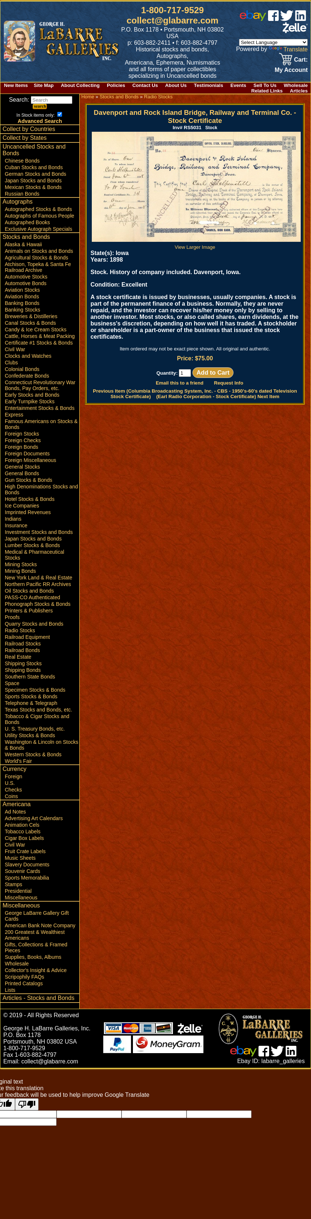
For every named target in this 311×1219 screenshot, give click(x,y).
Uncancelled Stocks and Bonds (34, 149)
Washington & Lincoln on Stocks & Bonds (41, 745)
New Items (16, 85)
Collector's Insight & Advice (35, 970)
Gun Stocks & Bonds (28, 480)
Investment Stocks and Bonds (39, 532)
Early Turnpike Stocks (29, 401)
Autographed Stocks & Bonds (38, 209)
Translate (288, 49)
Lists (10, 990)
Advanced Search (40, 121)
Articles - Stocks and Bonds (39, 998)
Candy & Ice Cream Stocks (35, 329)
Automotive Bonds (26, 283)
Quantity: (173, 373)
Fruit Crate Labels (25, 851)
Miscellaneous (21, 897)
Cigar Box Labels (24, 838)
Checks (13, 790)
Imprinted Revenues (28, 512)
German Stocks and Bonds (35, 174)
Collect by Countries (29, 129)
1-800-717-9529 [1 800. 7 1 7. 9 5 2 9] (172, 10)
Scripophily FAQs (24, 977)
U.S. (10, 783)
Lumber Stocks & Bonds (32, 545)
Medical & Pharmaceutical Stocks (34, 555)
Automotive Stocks (26, 277)
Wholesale (296, 85)
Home (87, 96)
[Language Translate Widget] (273, 42)
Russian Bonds (22, 194)
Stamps (13, 884)
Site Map (44, 85)
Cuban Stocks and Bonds (34, 167)
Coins (11, 796)
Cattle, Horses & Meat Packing (40, 336)
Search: (40, 100)
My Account (291, 70)
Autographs (18, 202)
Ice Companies (22, 506)
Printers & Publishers (29, 611)
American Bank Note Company (40, 925)
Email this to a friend (179, 383)
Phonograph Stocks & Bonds (37, 604)
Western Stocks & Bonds (33, 754)
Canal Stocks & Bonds (30, 323)
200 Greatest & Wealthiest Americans (35, 935)
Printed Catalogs (24, 983)
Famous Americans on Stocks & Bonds (41, 424)
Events (238, 85)
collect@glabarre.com (172, 20)
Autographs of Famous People (39, 216)
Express (14, 415)
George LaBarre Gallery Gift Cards (37, 916)
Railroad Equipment (27, 637)
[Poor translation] (27, 1104)
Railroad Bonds (22, 650)
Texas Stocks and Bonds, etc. (38, 710)
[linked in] (300, 19)
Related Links (267, 91)
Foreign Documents (27, 453)
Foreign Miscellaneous (30, 460)
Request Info (228, 383)
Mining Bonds (20, 571)
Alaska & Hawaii (23, 244)
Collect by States (25, 138)
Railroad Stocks (23, 644)
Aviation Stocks (22, 290)
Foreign (13, 776)
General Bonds (22, 473)
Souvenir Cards (22, 871)
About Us (176, 85)
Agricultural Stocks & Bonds (36, 258)
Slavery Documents (27, 864)
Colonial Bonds (22, 369)
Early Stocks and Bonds (32, 395)
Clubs (11, 362)
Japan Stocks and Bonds (33, 180)
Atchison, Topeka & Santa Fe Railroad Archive (38, 267)
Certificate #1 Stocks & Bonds (39, 343)
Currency (14, 769)
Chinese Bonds (22, 161)
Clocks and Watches (28, 356)
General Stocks (22, 467)
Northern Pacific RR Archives (38, 584)
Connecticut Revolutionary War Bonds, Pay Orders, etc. (40, 385)
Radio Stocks (20, 630)
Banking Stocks (22, 310)
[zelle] (295, 31)
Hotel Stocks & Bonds (29, 499)
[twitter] (286, 19)
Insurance (16, 525)
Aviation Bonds (22, 296)
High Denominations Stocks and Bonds (41, 489)
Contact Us (145, 85)
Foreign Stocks (22, 434)
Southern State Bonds (30, 677)
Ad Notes (15, 812)
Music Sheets (20, 858)
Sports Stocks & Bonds (31, 696)
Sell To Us (264, 85)
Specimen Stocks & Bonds (35, 690)
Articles (299, 91)
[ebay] (253, 19)
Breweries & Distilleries (31, 316)
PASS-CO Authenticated (32, 597)
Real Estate (18, 657)
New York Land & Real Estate (38, 578)
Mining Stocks (21, 564)
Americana (16, 804)
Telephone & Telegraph (31, 703)
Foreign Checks (23, 440)
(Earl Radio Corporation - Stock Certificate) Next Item (217, 396)
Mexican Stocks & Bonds (33, 187)
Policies (116, 85)
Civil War (15, 349)
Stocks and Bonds (26, 237)
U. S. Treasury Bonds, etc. (35, 729)
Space (12, 683)
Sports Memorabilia (27, 878)
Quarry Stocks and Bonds (34, 624)
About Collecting (80, 85)
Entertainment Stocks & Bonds (40, 408)
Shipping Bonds (23, 670)
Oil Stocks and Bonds (29, 591)
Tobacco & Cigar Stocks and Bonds (37, 719)
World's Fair (18, 761)
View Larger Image (196, 244)
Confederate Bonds (27, 376)
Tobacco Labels (22, 831)
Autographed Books (27, 222)
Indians (13, 519)
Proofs (12, 617)
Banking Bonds (22, 303)
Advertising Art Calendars (34, 818)
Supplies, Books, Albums (33, 957)
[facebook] (273, 19)
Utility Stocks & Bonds (30, 735)
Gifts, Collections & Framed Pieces (36, 947)
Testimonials (208, 85)
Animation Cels (22, 825)
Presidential (18, 891)
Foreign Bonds (21, 447)
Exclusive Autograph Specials (38, 229)
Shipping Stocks (23, 663)
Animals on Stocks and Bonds (39, 251)
